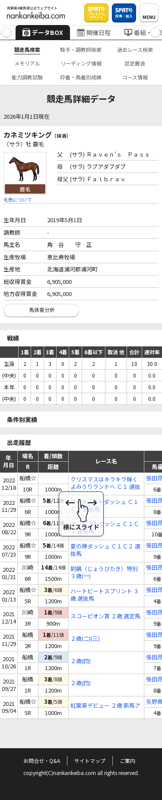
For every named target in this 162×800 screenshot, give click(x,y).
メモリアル (27, 63)
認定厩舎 (134, 63)
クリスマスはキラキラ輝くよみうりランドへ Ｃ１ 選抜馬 (105, 483)
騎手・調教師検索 (81, 49)
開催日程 (94, 32)
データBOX (42, 32)
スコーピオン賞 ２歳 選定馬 (105, 616)
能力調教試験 (27, 77)
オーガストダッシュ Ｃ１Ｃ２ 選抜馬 (104, 527)
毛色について (17, 199)
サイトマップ (89, 760)
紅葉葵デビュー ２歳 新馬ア (105, 705)
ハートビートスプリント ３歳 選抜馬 (104, 595)
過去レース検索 (135, 49)
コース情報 (135, 77)
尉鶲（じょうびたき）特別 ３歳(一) (104, 572)
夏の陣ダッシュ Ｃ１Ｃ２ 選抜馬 (105, 550)
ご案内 (127, 760)
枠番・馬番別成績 (81, 77)
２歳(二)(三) (85, 639)
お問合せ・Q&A (41, 760)
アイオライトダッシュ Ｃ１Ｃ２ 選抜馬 (104, 505)
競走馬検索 (27, 49)
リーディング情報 (81, 63)
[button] (7, 33)
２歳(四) (80, 661)
